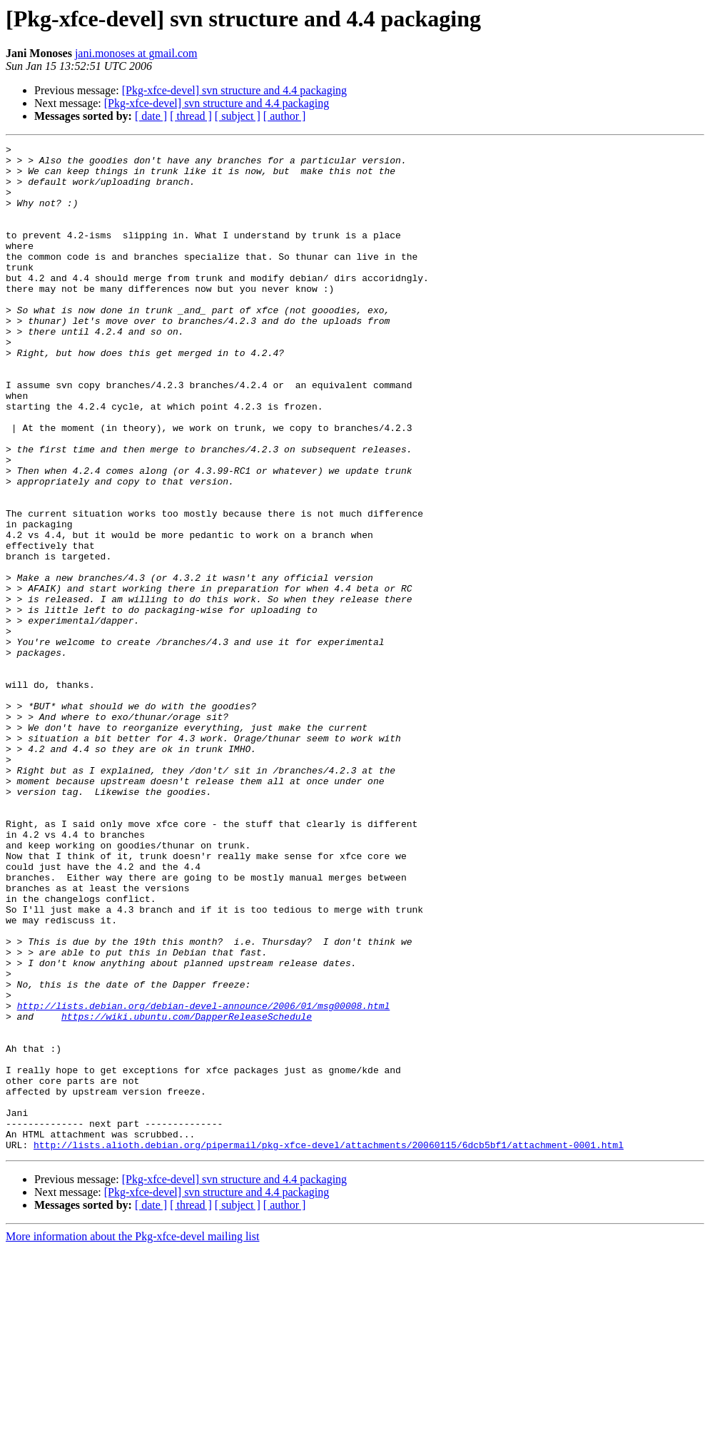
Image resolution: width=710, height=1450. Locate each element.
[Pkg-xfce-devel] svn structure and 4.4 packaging (234, 90)
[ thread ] (191, 116)
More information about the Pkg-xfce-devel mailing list (132, 1437)
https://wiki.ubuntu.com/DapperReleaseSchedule (186, 1191)
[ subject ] (237, 116)
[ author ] (284, 116)
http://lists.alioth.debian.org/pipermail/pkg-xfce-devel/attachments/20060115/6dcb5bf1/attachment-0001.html (329, 1345)
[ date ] (151, 116)
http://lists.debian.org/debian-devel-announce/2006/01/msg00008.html (203, 1178)
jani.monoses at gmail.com (136, 53)
